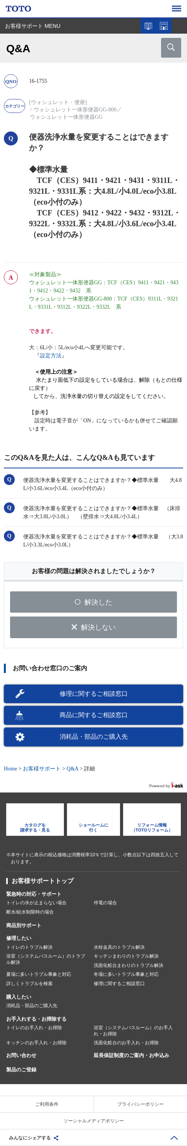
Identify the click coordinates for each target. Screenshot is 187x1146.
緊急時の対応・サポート (34, 894)
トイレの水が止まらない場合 (36, 902)
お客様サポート (42, 769)
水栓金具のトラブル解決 (119, 947)
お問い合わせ (21, 1055)
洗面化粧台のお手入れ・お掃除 (126, 1042)
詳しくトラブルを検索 (29, 983)
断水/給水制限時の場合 (30, 912)
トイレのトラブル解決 (29, 947)
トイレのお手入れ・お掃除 (34, 1027)
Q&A (72, 769)
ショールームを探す (164, 26)
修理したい (18, 938)
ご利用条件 (46, 1104)
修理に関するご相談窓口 (94, 693)
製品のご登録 (21, 1070)
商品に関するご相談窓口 (94, 715)
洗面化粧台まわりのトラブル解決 (128, 965)
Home (10, 769)
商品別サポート (23, 925)
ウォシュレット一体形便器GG (66, 117)
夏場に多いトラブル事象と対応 (38, 974)
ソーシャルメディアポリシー (93, 1121)
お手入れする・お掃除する (36, 1019)
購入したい (18, 997)
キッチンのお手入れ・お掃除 (36, 1042)
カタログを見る (148, 26)
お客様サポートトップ (43, 881)
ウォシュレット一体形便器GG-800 (75, 110)
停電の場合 (105, 902)
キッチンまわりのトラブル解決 (126, 956)
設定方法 (51, 356)
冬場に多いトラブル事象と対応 (126, 974)
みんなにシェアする (30, 1138)
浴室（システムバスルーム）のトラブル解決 (45, 959)
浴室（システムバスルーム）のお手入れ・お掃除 (133, 1031)
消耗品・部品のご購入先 (94, 736)
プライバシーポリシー (140, 1104)
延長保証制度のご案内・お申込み (131, 1055)
